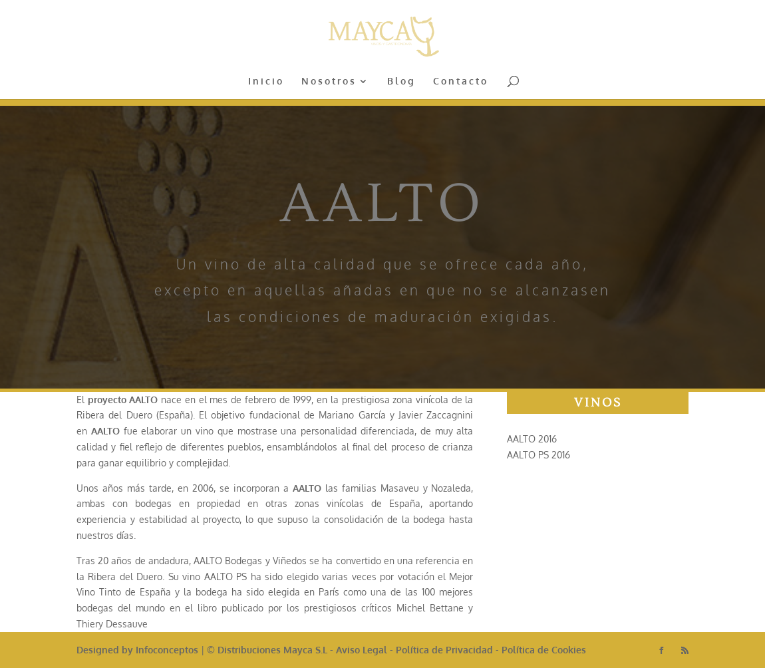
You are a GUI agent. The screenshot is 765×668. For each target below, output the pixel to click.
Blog (401, 81)
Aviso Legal (361, 649)
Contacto (460, 81)
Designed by (106, 649)
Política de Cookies (544, 649)
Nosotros (329, 81)
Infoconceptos (167, 649)
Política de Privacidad (444, 649)
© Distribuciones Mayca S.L (267, 649)
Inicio (266, 81)
